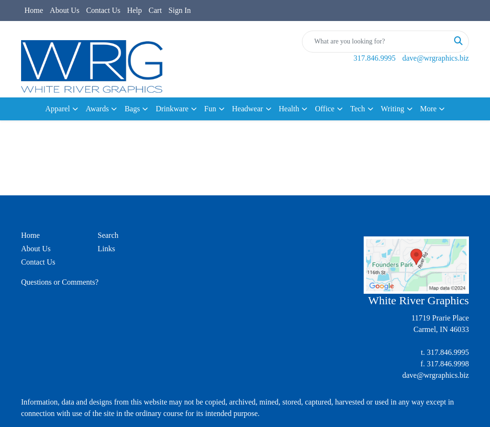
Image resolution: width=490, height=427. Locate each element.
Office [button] (324, 109)
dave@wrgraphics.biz (435, 58)
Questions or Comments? (60, 282)
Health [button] (289, 109)
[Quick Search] (375, 42)
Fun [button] (210, 109)
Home (33, 10)
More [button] (428, 109)
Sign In (179, 10)
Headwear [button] (247, 109)
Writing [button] (392, 109)
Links (106, 249)
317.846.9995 (375, 58)
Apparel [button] (57, 109)
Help (134, 10)
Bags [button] (132, 109)
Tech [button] (357, 109)
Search (108, 235)
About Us (64, 10)
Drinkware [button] (172, 109)
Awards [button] (97, 109)
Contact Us (103, 10)
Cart (155, 10)
